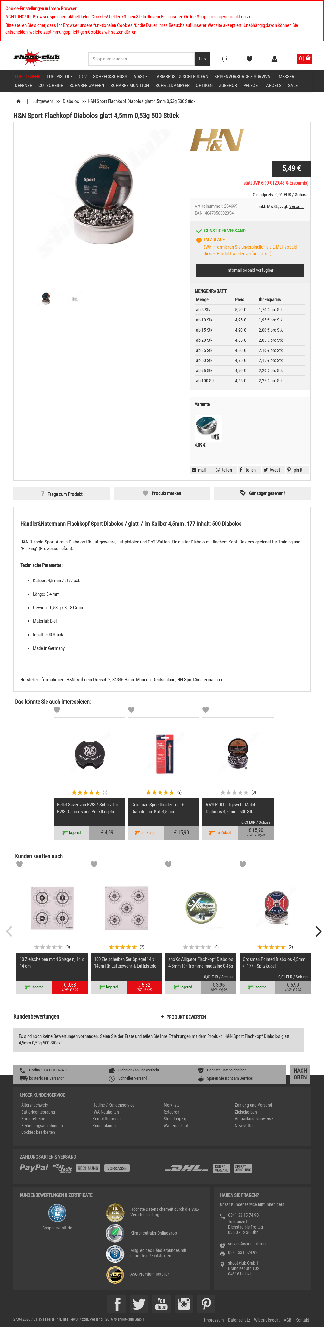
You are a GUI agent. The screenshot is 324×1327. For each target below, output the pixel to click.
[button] (294, 470)
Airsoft (142, 76)
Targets (273, 85)
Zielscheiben (246, 1111)
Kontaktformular (106, 1118)
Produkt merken (166, 493)
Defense (23, 85)
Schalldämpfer (172, 85)
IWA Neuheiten (105, 1111)
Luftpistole (59, 76)
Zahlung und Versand (253, 1105)
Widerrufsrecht (267, 1320)
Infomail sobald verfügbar (250, 270)
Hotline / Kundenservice (113, 1105)
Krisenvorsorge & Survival (243, 76)
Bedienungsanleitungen (42, 1125)
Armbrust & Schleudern (182, 76)
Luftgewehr (27, 76)
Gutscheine (50, 85)
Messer (286, 76)
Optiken (204, 85)
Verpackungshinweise (254, 1118)
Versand (296, 206)
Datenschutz (239, 1320)
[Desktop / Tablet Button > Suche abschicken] (202, 59)
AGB (287, 1320)
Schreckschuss (110, 76)
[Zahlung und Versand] (234, 1171)
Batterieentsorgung (38, 1111)
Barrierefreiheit (34, 1118)
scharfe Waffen (86, 85)
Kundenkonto (104, 1125)
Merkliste (172, 1105)
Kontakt (302, 1320)
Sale (293, 85)
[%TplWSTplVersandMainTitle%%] (90, 1171)
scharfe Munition (129, 85)
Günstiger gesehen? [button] (267, 493)
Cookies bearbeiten (38, 1132)
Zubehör (228, 85)
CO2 (83, 76)
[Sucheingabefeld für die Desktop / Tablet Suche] (141, 59)
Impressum (214, 1320)
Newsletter (244, 1125)
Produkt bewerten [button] (186, 1017)
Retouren (171, 1111)
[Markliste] (57, 711)
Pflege (250, 85)
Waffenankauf (176, 1125)
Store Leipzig (175, 1118)
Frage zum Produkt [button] (64, 494)
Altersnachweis (34, 1105)
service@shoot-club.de (248, 1243)
